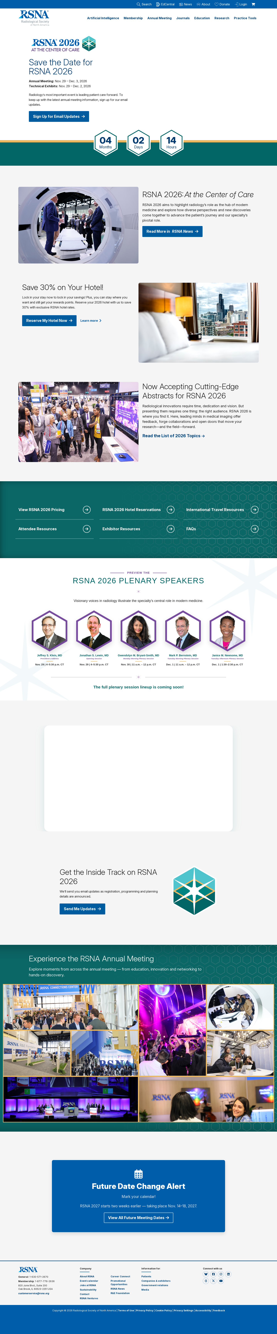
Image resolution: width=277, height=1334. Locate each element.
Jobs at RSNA (88, 1284)
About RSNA (87, 1276)
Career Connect (120, 1276)
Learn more (93, 320)
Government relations (155, 1284)
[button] (206, 1273)
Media (145, 1289)
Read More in (174, 231)
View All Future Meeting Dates (138, 1217)
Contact (84, 1293)
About (203, 4)
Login (240, 4)
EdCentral (165, 4)
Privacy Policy (144, 1310)
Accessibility (203, 1310)
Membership (133, 18)
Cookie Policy (163, 1310)
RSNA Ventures (89, 1298)
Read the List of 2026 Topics (171, 435)
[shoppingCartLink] (254, 2)
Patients (146, 1276)
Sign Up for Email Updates (60, 116)
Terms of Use (126, 1310)
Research (221, 18)
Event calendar (89, 1280)
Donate (222, 4)
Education (202, 18)
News (185, 4)
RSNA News (118, 1288)
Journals (183, 18)
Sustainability (88, 1289)
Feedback (219, 1310)
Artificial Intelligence (103, 18)
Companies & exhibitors (155, 1280)
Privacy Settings (183, 1310)
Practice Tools (245, 18)
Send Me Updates (83, 908)
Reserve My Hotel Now (50, 320)
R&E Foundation (120, 1292)
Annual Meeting (159, 18)
